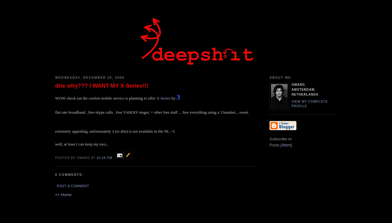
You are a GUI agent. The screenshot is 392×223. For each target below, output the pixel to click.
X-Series (163, 98)
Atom (286, 145)
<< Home (63, 194)
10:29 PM (104, 158)
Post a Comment (73, 186)
